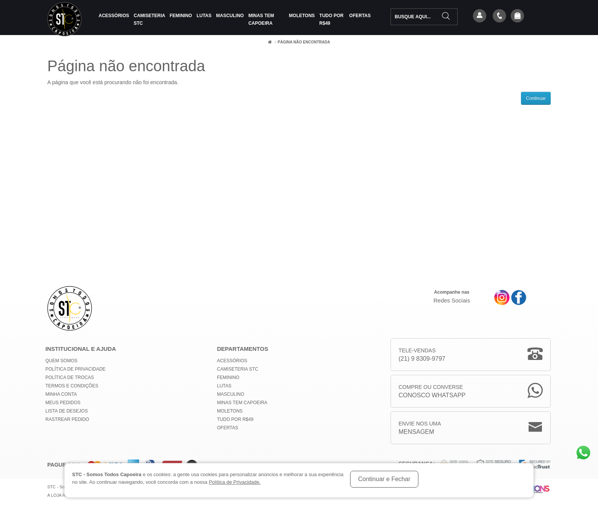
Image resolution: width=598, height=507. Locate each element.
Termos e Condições (71, 386)
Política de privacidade (75, 369)
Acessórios (114, 15)
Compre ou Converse (432, 392)
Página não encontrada (304, 42)
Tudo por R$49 (331, 19)
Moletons (302, 15)
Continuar (536, 98)
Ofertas (360, 15)
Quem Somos (61, 360)
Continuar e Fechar (384, 479)
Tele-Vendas (422, 355)
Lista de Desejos (66, 411)
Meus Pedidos (62, 402)
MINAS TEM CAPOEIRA (261, 19)
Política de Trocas (69, 377)
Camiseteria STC (149, 19)
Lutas (203, 15)
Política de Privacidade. (234, 482)
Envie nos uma (420, 428)
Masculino (230, 15)
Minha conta (61, 394)
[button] (517, 16)
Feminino (181, 15)
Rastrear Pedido (67, 419)
